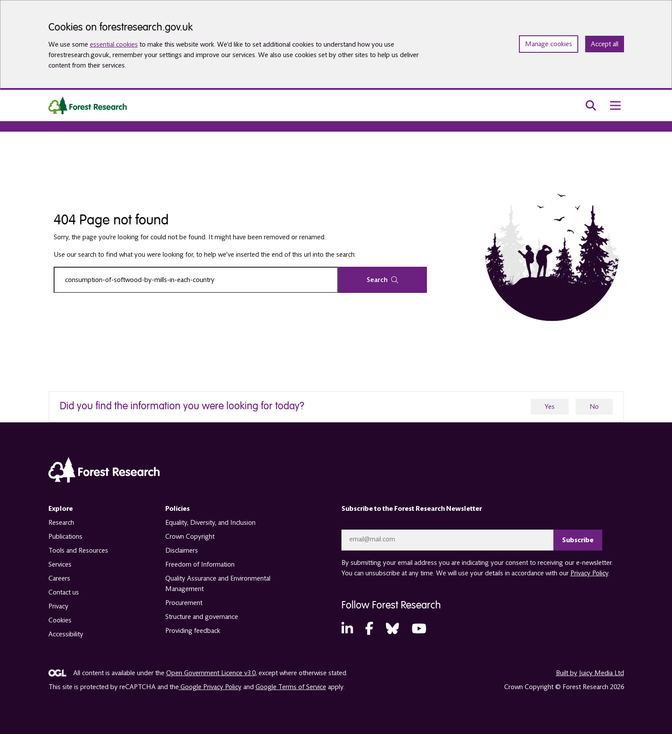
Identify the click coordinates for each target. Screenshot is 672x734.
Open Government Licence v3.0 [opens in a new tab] (211, 673)
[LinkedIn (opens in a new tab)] (347, 629)
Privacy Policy (589, 573)
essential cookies (114, 44)
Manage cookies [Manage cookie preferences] (548, 44)
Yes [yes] (550, 407)
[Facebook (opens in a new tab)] (369, 629)
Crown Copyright (190, 536)
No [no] (594, 407)
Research (61, 523)
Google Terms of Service (291, 687)
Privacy (58, 606)
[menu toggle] (615, 105)
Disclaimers (181, 550)
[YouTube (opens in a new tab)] (419, 629)
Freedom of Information (200, 564)
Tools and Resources (78, 550)
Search (382, 280)
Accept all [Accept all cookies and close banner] (604, 44)
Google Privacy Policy (210, 687)
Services (60, 564)
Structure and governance (201, 617)
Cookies (60, 620)
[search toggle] (591, 105)
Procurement (183, 603)
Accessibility (65, 634)
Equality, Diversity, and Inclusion (210, 523)
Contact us (63, 592)
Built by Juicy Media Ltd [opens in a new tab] (590, 673)
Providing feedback (192, 631)
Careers (59, 578)
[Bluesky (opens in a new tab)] (392, 629)
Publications (65, 536)
